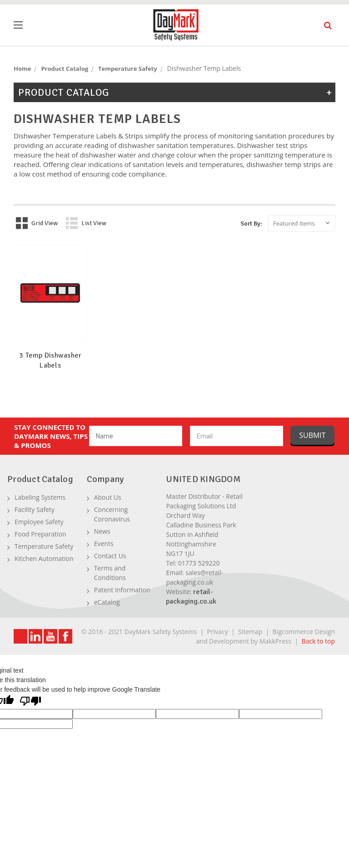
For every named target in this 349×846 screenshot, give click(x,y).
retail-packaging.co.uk (191, 596)
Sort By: (251, 223)
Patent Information (122, 589)
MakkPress (275, 641)
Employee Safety (39, 521)
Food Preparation (40, 534)
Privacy (217, 631)
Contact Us (110, 555)
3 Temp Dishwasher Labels (50, 360)
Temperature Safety (44, 546)
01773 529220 (199, 563)
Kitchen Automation (44, 558)
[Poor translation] (30, 701)
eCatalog (107, 602)
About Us (107, 497)
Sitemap (250, 631)
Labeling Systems (40, 497)
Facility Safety (35, 509)
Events (104, 543)
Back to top (318, 641)
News (102, 531)
